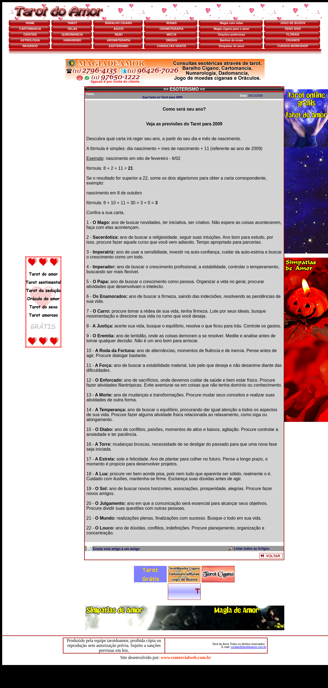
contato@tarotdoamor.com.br (248, 647)
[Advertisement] (43, 170)
